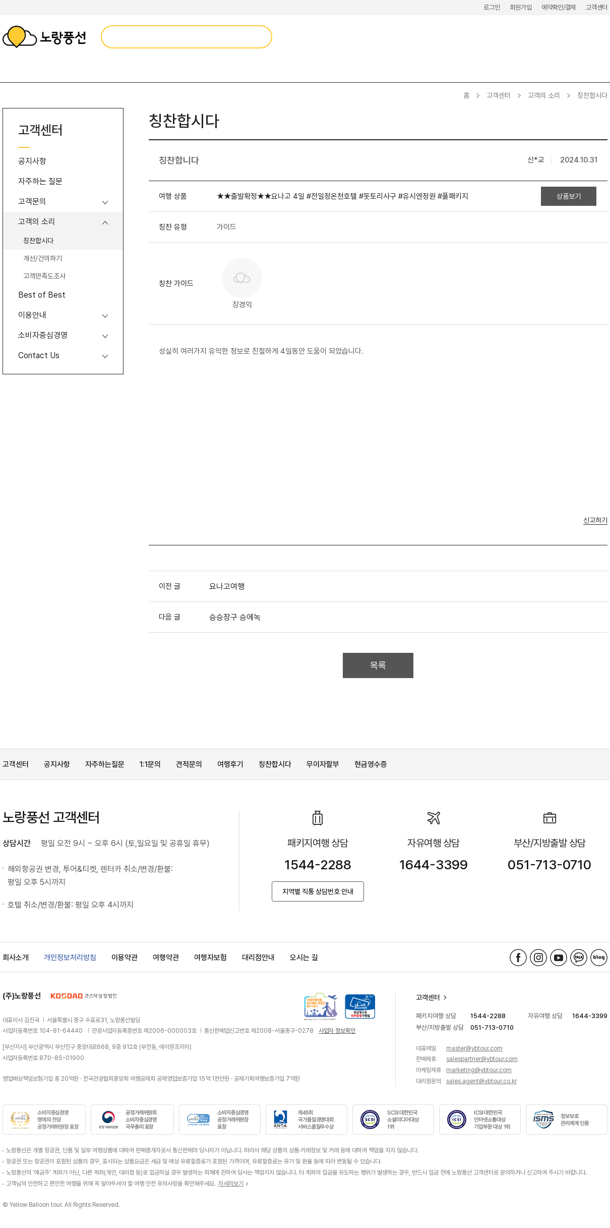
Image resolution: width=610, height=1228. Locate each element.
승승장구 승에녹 (235, 617)
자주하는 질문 (40, 181)
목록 (378, 665)
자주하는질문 (105, 764)
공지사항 (32, 161)
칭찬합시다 (38, 241)
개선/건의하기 (42, 258)
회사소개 (16, 957)
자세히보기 (230, 1183)
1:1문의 (150, 764)
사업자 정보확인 (337, 1030)
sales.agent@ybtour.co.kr (481, 1081)
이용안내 (32, 315)
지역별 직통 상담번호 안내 (317, 891)
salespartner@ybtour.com (482, 1059)
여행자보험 (210, 957)
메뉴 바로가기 (0, 0)
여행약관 (166, 957)
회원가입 (520, 7)
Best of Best (42, 295)
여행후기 (230, 764)
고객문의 (32, 201)
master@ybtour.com (474, 1048)
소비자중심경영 (43, 335)
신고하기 (595, 520)
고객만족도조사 (44, 276)
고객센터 (596, 7)
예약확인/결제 (558, 7)
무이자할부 (323, 764)
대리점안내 (258, 957)
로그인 (491, 7)
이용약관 (124, 957)
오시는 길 (304, 957)
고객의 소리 (544, 95)
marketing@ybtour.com (479, 1070)
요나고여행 (227, 586)
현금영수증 (370, 764)
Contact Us (38, 355)
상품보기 (569, 196)
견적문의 (189, 764)
